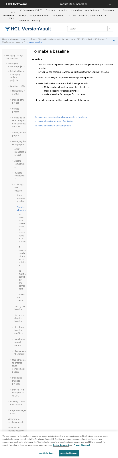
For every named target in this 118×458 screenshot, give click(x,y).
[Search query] (90, 28)
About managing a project (20, 152)
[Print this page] (114, 41)
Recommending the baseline (19, 318)
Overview (50, 10)
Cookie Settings (46, 453)
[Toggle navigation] (110, 4)
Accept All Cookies (68, 453)
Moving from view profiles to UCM (18, 392)
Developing (108, 10)
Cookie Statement (61, 445)
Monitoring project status (19, 342)
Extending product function (92, 15)
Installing (63, 10)
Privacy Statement (82, 445)
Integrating (58, 15)
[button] (4, 55)
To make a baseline (33, 42)
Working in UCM (73, 39)
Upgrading (76, 10)
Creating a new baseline (12, 42)
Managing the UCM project (93, 39)
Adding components (19, 164)
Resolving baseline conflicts (19, 330)
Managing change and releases (34, 15)
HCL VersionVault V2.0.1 (8, 15)
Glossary (36, 20)
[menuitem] (30, 10)
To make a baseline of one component (22, 280)
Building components (19, 176)
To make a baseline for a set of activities (22, 256)
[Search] (110, 28)
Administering (92, 10)
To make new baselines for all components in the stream (61, 117)
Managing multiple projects (17, 381)
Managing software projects (51, 39)
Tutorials (72, 15)
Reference (24, 20)
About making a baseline (21, 198)
